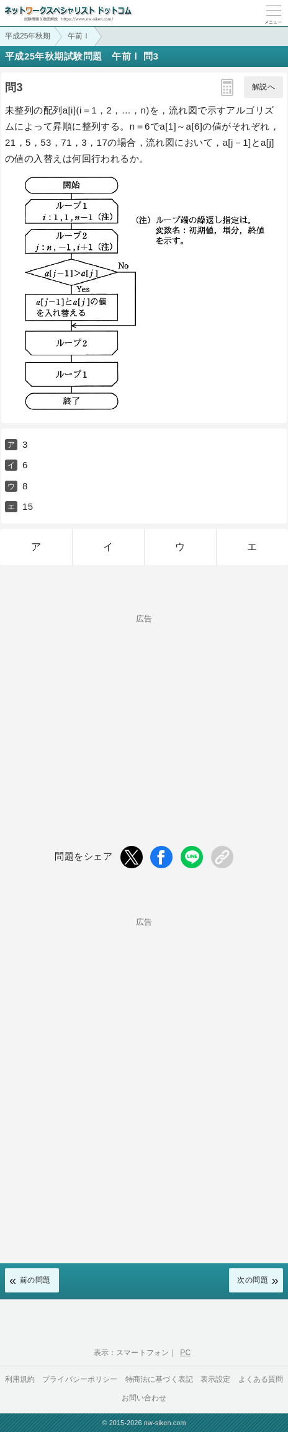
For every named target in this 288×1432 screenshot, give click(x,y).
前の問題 (35, 1280)
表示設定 (215, 1379)
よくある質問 (261, 1379)
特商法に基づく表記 (159, 1379)
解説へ (263, 86)
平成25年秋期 (27, 36)
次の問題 (252, 1280)
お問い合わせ (144, 1398)
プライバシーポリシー (80, 1379)
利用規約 (20, 1379)
